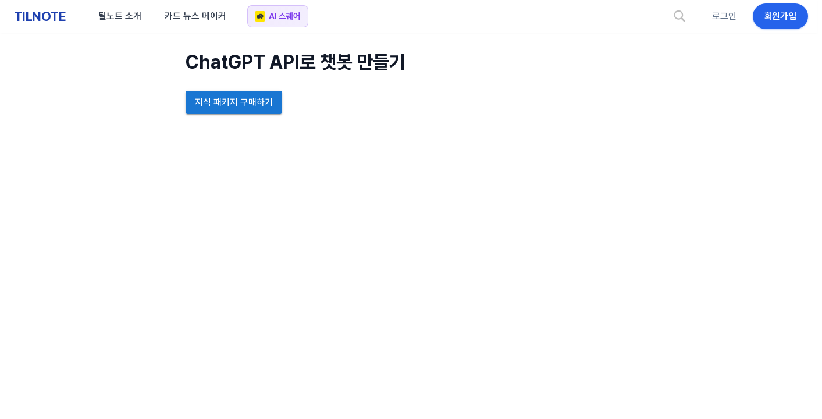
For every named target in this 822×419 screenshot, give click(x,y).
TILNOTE (40, 16)
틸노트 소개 (119, 16)
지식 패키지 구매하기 (234, 102)
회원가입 (780, 16)
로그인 (724, 16)
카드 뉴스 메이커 (195, 16)
